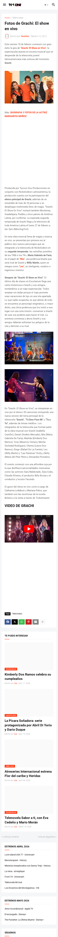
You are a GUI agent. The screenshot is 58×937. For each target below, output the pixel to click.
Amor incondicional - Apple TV (19, 908)
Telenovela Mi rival (13, 882)
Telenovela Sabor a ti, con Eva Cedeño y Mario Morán (26, 820)
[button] (4, 4)
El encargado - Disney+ (15, 914)
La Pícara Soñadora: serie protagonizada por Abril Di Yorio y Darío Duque (28, 725)
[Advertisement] (29, 152)
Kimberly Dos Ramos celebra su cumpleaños (28, 677)
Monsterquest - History (16, 860)
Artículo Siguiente (46, 837)
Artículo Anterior (11, 837)
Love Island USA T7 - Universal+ (20, 854)
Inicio (7, 18)
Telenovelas (17, 18)
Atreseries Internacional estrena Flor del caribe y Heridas (28, 774)
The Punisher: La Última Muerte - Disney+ (24, 920)
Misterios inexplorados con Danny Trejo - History (28, 865)
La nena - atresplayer (15, 871)
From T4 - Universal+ (14, 876)
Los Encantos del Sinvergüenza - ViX (22, 888)
